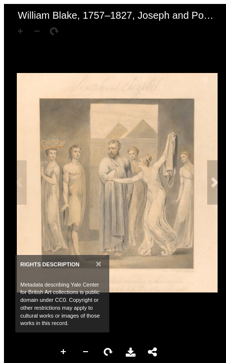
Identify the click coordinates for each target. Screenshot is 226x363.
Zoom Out (86, 352)
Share (152, 352)
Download (130, 352)
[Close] (98, 263)
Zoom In (63, 352)
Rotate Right (108, 352)
